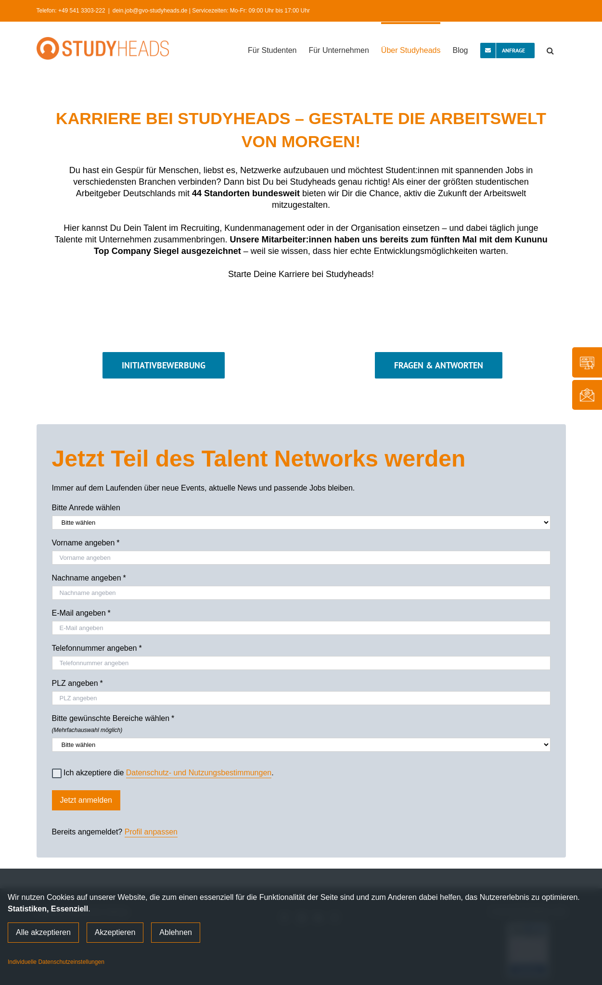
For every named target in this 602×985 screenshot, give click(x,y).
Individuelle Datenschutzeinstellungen (56, 962)
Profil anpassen (151, 832)
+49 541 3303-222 (81, 10)
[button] (550, 49)
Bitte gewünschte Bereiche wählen (301, 722)
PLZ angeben (77, 683)
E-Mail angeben (81, 613)
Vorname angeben (86, 543)
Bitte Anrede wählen (86, 508)
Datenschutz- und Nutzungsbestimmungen (198, 773)
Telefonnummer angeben (97, 648)
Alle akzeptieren (43, 932)
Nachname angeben (89, 578)
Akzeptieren (115, 932)
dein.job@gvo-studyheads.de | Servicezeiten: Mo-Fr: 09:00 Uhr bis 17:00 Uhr (211, 10)
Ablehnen (175, 932)
